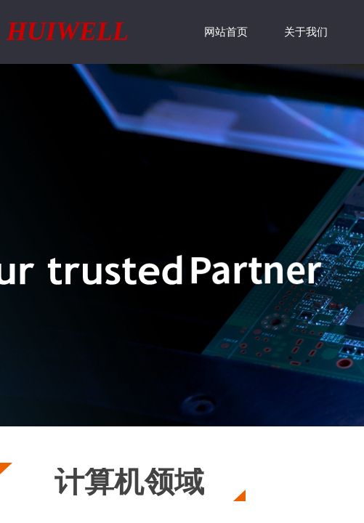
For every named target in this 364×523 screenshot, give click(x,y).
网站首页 (226, 32)
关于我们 (306, 32)
